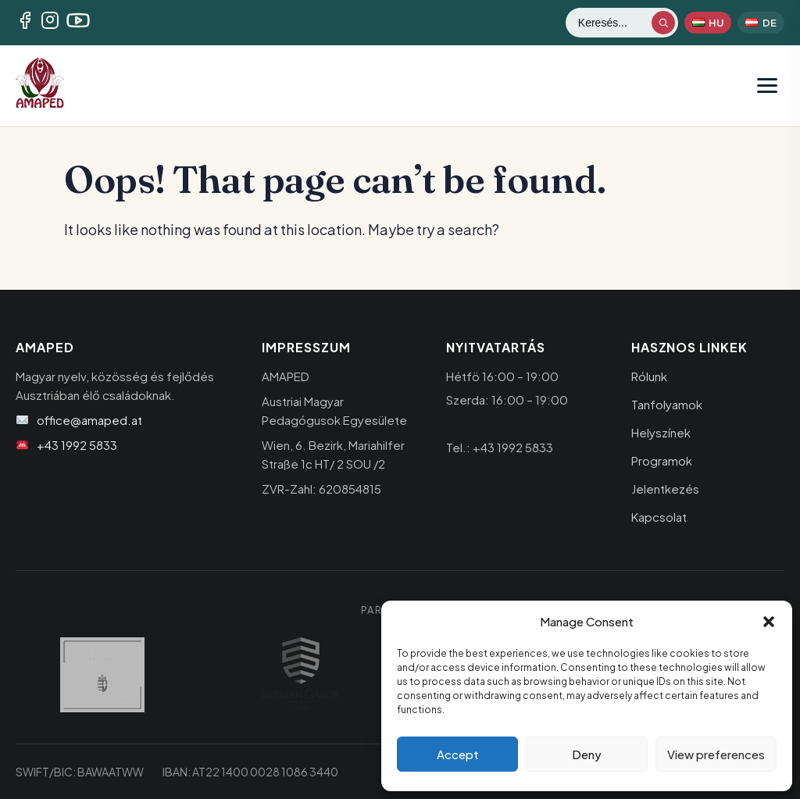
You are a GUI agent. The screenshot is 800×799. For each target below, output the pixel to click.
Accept (458, 754)
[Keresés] (614, 23)
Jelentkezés (665, 488)
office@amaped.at (89, 419)
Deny (587, 754)
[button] (769, 622)
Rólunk (649, 376)
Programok (661, 460)
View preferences (716, 754)
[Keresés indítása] (663, 22)
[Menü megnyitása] (767, 85)
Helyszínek (661, 432)
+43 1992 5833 (77, 444)
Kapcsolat (659, 516)
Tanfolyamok (666, 404)
